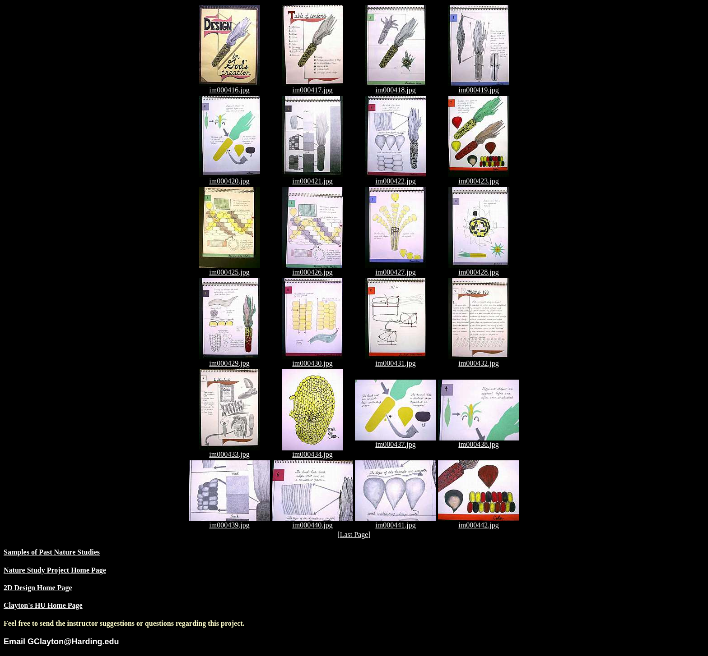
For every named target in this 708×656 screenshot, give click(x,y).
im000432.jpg (478, 360)
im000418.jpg (395, 87)
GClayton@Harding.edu (73, 641)
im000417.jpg (312, 87)
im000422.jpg (395, 178)
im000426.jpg (312, 269)
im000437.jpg (395, 441)
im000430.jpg (312, 360)
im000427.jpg (395, 269)
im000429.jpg (229, 360)
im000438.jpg (478, 441)
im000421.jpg (312, 178)
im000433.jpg (229, 451)
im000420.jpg (229, 178)
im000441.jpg (395, 522)
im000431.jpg (395, 360)
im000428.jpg (478, 269)
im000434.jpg (312, 451)
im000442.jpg (478, 522)
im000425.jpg (229, 269)
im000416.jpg (229, 87)
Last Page (354, 534)
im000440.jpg (312, 522)
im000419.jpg (478, 87)
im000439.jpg (229, 522)
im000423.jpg (478, 178)
